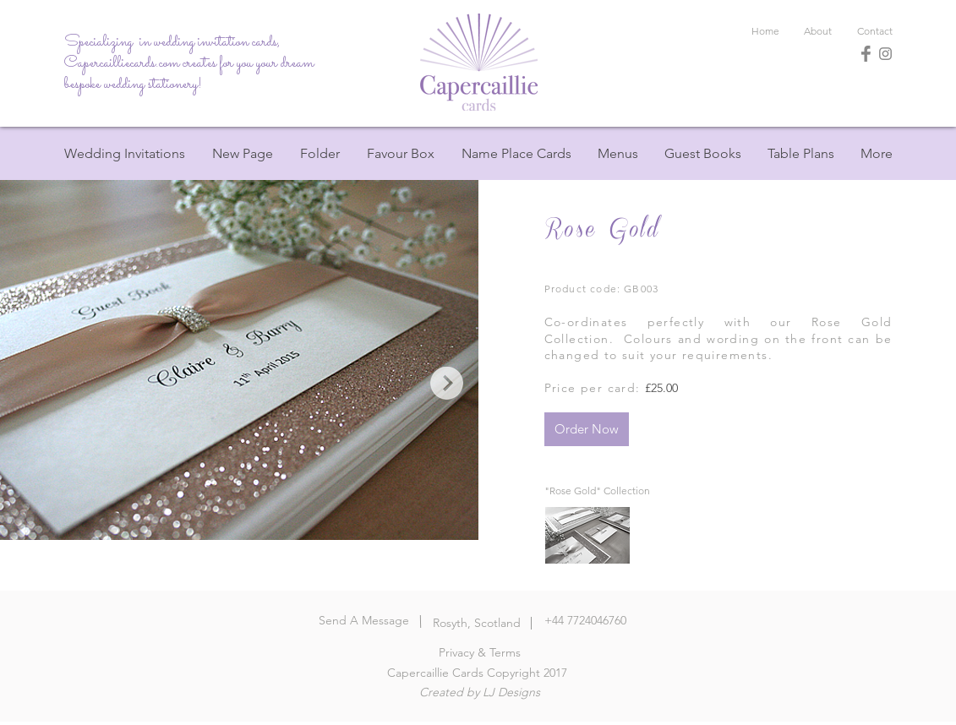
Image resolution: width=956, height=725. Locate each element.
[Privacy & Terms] (480, 653)
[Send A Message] (364, 621)
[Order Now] (586, 429)
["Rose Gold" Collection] (597, 491)
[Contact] (874, 31)
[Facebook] (866, 54)
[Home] (479, 62)
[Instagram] (885, 54)
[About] (818, 31)
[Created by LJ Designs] (479, 692)
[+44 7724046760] (585, 621)
